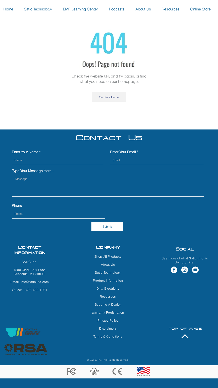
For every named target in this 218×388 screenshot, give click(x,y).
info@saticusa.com (35, 282)
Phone (17, 205)
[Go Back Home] (109, 97)
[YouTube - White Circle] (195, 270)
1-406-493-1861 (35, 290)
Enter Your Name (25, 152)
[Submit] (107, 226)
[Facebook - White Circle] (174, 270)
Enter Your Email (123, 152)
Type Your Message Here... (33, 171)
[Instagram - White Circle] (184, 270)
